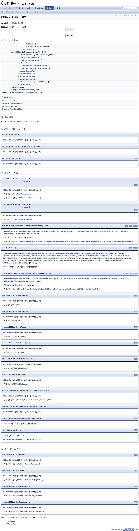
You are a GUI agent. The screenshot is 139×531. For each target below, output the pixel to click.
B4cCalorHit (34, 258)
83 (19, 439)
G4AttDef (20, 90)
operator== (30, 55)
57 (19, 152)
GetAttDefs (30, 90)
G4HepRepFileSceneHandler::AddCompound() (62, 241)
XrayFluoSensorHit (70, 256)
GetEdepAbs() (30, 464)
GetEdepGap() (30, 480)
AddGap (29, 68)
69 (19, 332)
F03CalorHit (30, 44)
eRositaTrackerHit (124, 258)
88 (19, 380)
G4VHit (41, 82)
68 (19, 301)
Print (27, 63)
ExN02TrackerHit (83, 256)
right (46, 82)
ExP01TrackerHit (72, 258)
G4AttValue (19, 92)
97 (19, 364)
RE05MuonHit (123, 231)
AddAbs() (21, 464)
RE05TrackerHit (7, 234)
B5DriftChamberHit (9, 231)
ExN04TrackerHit (95, 256)
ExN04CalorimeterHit (93, 253)
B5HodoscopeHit (52, 231)
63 (19, 190)
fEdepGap (13, 106)
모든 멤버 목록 (134, 15)
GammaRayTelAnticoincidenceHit (112, 253)
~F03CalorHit (30, 49)
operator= (29, 52)
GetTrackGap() (30, 511)
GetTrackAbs (30, 74)
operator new (30, 57)
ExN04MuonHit (98, 258)
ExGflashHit (62, 258)
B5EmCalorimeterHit (23, 231)
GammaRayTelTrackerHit (54, 256)
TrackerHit (26, 256)
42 (19, 140)
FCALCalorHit (58, 260)
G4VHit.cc (5, 267)
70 (19, 317)
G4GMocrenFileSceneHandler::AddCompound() (95, 241)
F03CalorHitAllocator (20, 368)
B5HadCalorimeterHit (38, 231)
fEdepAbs (13, 101)
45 (18, 121)
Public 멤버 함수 (118, 15)
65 (19, 215)
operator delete (31, 60)
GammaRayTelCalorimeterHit (12, 256)
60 (16, 285)
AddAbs (29, 65)
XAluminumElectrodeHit (67, 231)
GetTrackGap (30, 79)
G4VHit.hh (6, 237)
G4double (35, 65)
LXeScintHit (53, 258)
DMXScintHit (68, 253)
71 (19, 348)
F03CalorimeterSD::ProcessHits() (29, 198)
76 (19, 412)
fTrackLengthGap (16, 109)
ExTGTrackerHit (84, 260)
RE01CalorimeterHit (96, 231)
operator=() (39, 464)
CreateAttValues (31, 92)
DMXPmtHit (60, 253)
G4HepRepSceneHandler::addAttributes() (32, 241)
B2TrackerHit (15, 258)
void (22, 57)
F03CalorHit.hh (16, 23)
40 (16, 424)
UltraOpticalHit (107, 256)
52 (19, 164)
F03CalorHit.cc (7, 140)
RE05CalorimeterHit (82, 231)
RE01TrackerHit (19, 234)
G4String (13, 90)
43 (16, 267)
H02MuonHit (6, 253)
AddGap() (21, 480)
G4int (23, 55)
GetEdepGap (30, 76)
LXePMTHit (6, 258)
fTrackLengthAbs (16, 103)
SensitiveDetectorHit (111, 231)
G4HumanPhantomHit (116, 260)
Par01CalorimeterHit (38, 256)
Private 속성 (127, 15)
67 (16, 237)
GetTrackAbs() (30, 496)
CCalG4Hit (105, 260)
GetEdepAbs (30, 71)
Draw (28, 84)
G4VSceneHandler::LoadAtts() (122, 241)
